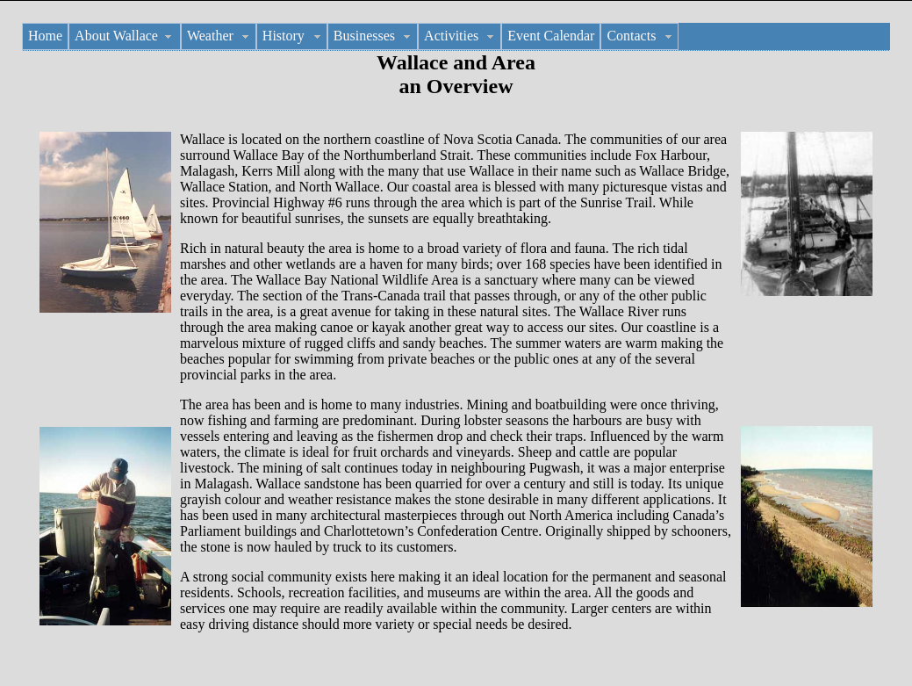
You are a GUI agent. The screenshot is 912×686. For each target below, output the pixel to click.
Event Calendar (550, 35)
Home (45, 35)
